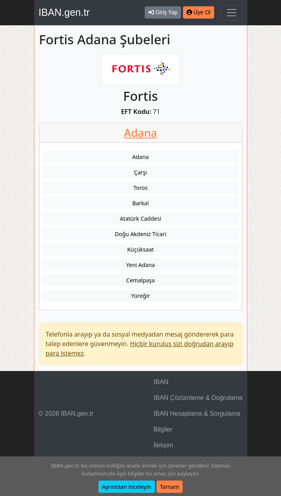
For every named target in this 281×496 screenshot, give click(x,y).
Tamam (169, 486)
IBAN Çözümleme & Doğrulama (198, 397)
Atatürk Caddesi (140, 218)
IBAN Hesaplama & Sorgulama (197, 413)
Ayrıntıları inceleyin (126, 486)
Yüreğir (140, 295)
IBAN (161, 382)
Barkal (140, 203)
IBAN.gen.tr (64, 12)
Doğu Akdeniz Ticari (140, 234)
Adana (140, 132)
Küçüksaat (140, 249)
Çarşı (140, 172)
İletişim (164, 445)
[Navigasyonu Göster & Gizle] (232, 13)
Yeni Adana (140, 265)
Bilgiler (163, 429)
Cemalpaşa (140, 280)
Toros (141, 187)
